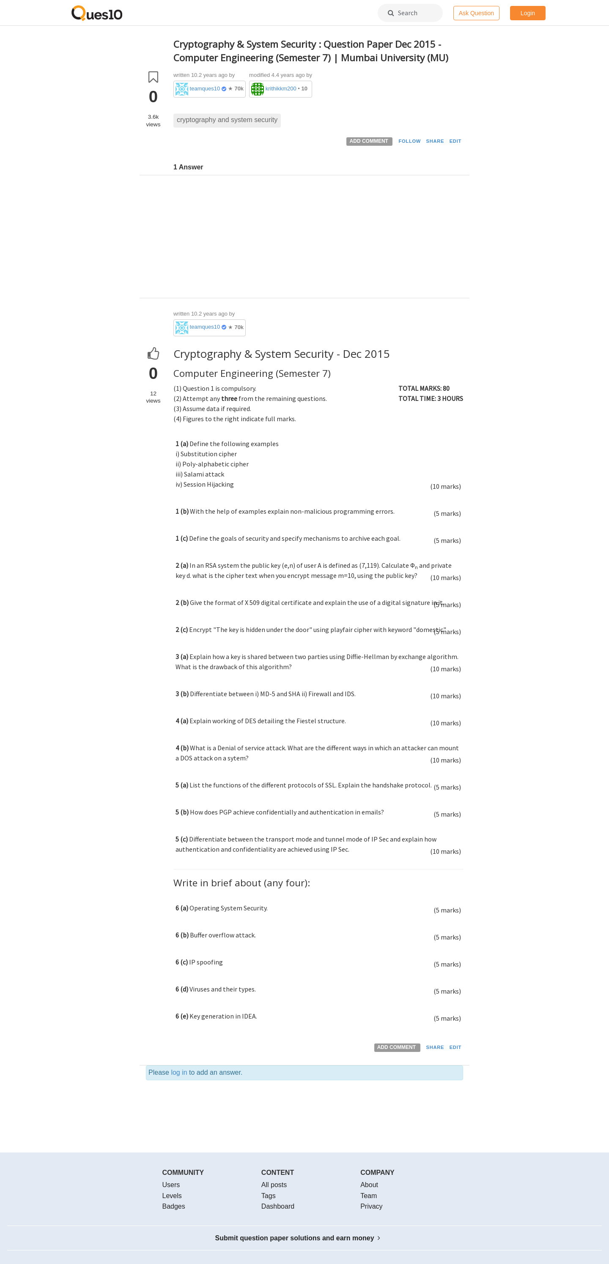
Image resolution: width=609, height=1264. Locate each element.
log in (179, 1072)
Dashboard (277, 1206)
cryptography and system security (227, 119)
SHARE (435, 141)
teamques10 (205, 88)
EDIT (455, 141)
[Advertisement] (318, 239)
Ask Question (476, 13)
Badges (173, 1206)
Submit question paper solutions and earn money (298, 1238)
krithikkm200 (281, 88)
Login (528, 13)
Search (402, 12)
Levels (172, 1195)
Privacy (371, 1206)
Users (171, 1184)
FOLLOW (409, 141)
